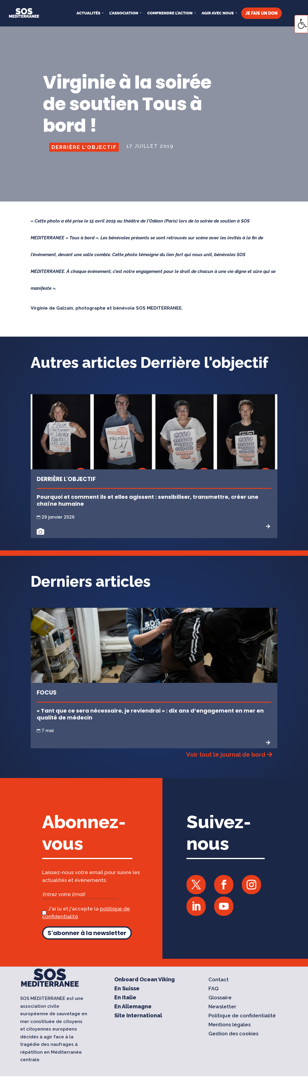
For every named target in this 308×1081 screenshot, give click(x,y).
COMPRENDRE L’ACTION (169, 13)
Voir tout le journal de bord (225, 754)
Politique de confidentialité (242, 1016)
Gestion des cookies (233, 1034)
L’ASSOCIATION (123, 13)
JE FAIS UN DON (261, 13)
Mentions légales (229, 1025)
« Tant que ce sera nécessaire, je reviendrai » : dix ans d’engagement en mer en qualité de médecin (150, 714)
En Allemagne (133, 1007)
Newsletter (222, 1007)
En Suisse (127, 989)
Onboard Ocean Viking (144, 980)
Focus (47, 693)
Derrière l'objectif (84, 147)
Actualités (88, 13)
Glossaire (220, 998)
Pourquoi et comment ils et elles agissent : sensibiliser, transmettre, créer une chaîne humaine (147, 500)
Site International (138, 1016)
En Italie (125, 998)
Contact (218, 980)
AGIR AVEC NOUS (218, 13)
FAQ (213, 989)
